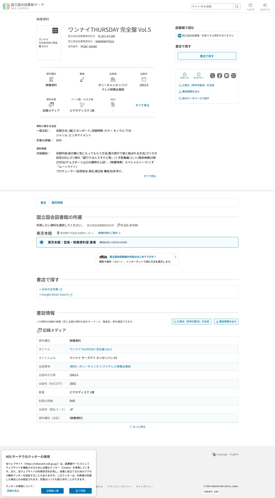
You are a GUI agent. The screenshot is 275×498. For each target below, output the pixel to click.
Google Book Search (57, 294)
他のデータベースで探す (193, 98)
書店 (43, 202)
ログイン (265, 6)
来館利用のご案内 (110, 233)
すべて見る (142, 105)
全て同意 (80, 490)
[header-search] (216, 6)
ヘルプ (250, 6)
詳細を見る (13, 490)
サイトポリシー (144, 486)
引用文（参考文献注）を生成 (196, 85)
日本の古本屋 (52, 289)
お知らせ (98, 486)
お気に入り (184, 75)
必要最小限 (52, 490)
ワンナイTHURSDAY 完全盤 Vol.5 (91, 349)
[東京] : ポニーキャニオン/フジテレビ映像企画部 (100, 366)
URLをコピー (198, 75)
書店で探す (207, 56)
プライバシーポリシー (119, 486)
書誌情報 (57, 202)
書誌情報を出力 (188, 91)
